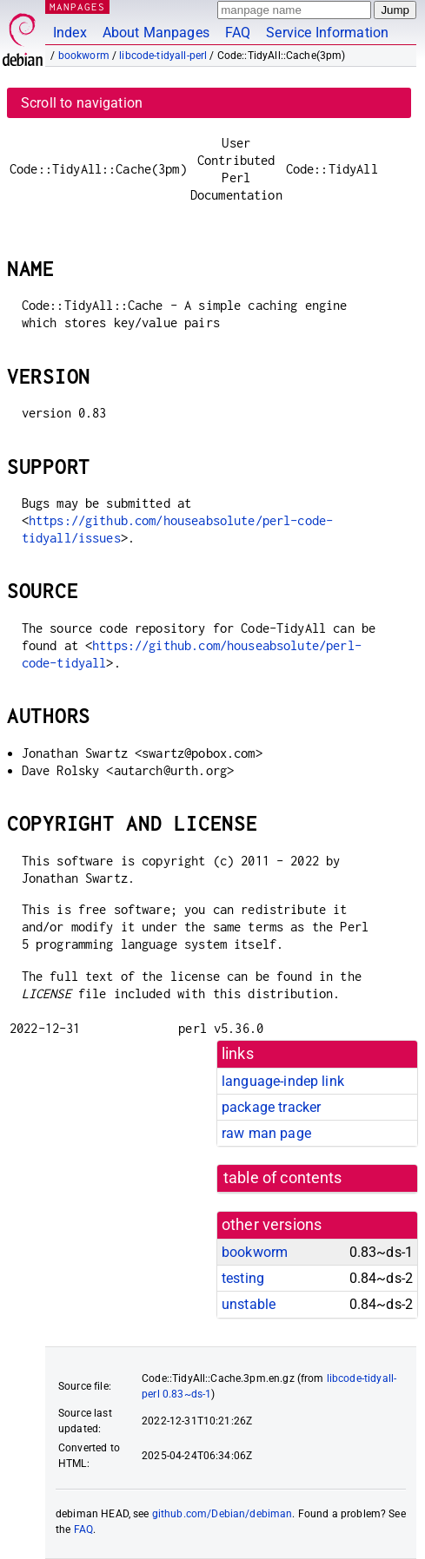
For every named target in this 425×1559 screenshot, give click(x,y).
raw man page (266, 1133)
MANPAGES (77, 6)
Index (70, 32)
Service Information (327, 32)
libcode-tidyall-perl (163, 55)
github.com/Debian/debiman (222, 1514)
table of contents (282, 1178)
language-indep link (283, 1081)
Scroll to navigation (82, 103)
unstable (249, 1304)
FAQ (237, 32)
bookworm (84, 55)
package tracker (271, 1107)
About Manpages (156, 32)
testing (243, 1278)
